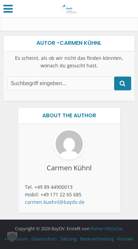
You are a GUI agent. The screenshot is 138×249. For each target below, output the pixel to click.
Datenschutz (44, 239)
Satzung (68, 239)
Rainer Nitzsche (106, 228)
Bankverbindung (97, 239)
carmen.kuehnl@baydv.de (55, 202)
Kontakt (125, 239)
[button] (12, 236)
